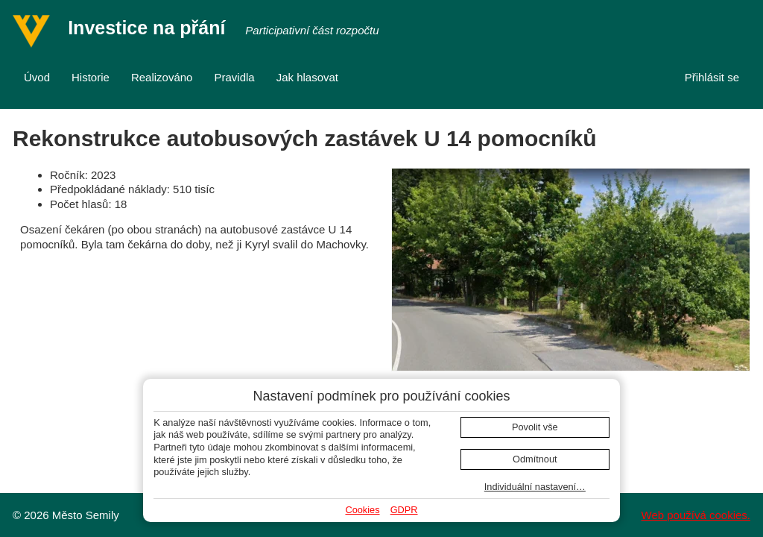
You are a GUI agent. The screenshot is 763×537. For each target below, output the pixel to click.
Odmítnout (535, 459)
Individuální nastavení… (535, 486)
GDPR (404, 509)
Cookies (362, 509)
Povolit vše (535, 427)
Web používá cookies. (696, 515)
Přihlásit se (712, 77)
